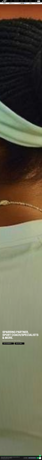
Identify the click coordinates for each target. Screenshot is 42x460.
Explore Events (25, 3)
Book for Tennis (19, 343)
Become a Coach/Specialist (12, 3)
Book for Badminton (8, 343)
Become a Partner (5, 3)
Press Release (32, 3)
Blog (19, 3)
